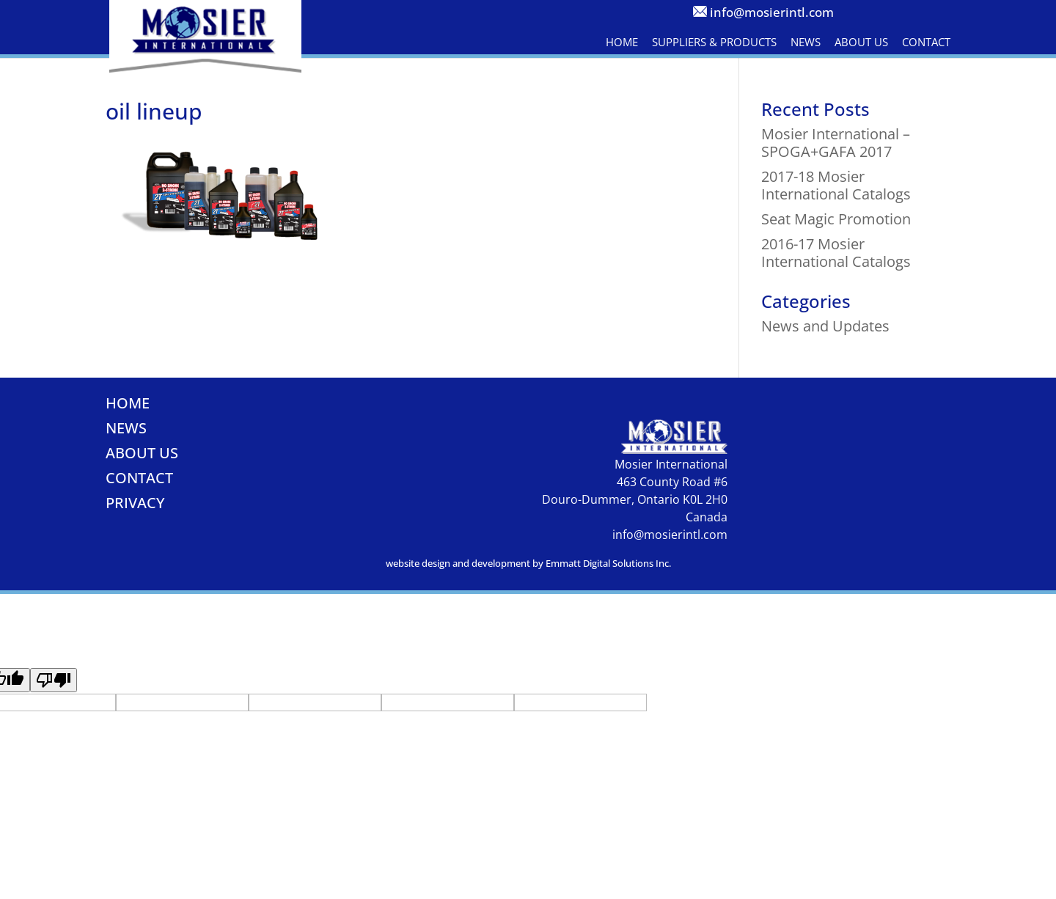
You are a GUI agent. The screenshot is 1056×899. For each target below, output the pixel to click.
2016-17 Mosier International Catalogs (836, 252)
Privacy (135, 503)
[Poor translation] (53, 680)
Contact (926, 41)
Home (622, 41)
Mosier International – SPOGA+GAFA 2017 (835, 142)
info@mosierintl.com (772, 12)
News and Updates (825, 326)
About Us (861, 41)
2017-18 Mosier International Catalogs (836, 185)
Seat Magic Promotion (836, 219)
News (806, 41)
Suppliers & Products (714, 41)
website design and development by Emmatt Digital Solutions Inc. (528, 563)
